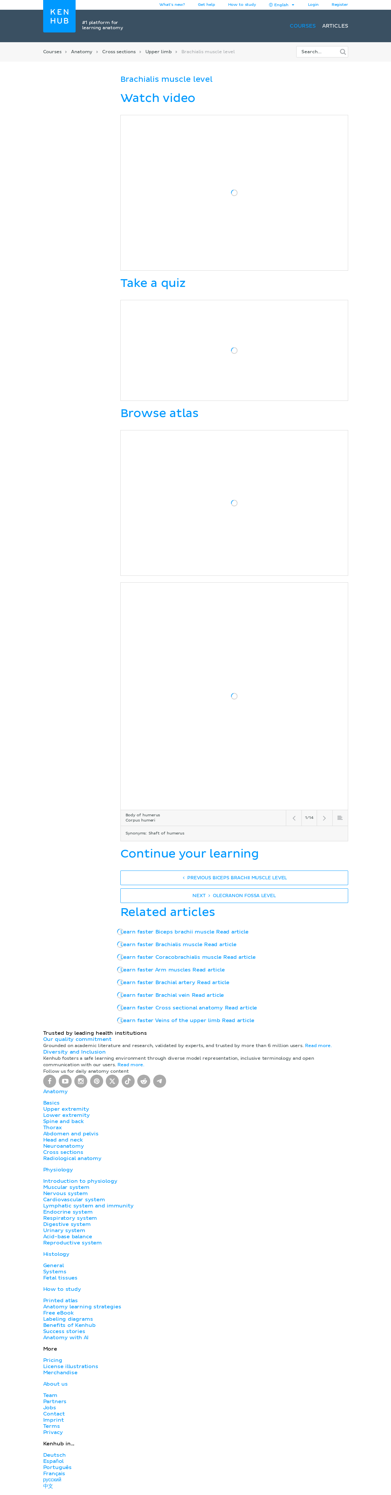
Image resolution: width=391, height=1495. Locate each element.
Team (50, 1395)
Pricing (52, 1360)
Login (313, 5)
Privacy (53, 1432)
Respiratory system (70, 1218)
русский (52, 1479)
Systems (55, 1271)
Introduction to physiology (80, 1181)
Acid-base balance (67, 1236)
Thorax (52, 1127)
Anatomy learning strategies (82, 1306)
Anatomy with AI (66, 1337)
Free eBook (58, 1313)
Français (54, 1473)
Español (53, 1461)
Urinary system (64, 1230)
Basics (51, 1103)
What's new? (172, 5)
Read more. (318, 1046)
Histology (56, 1254)
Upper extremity (66, 1109)
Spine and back (63, 1121)
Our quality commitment (77, 1039)
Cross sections (118, 52)
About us (55, 1384)
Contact (54, 1413)
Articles (335, 26)
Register (340, 5)
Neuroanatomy (63, 1146)
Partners (55, 1401)
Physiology (58, 1169)
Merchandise (60, 1372)
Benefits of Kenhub (69, 1325)
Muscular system (66, 1187)
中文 (48, 1486)
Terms (51, 1426)
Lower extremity (66, 1115)
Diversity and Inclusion (74, 1052)
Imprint (53, 1420)
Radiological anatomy (72, 1158)
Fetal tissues (60, 1277)
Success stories (64, 1331)
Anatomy (81, 52)
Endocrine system (68, 1212)
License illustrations (70, 1366)
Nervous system (65, 1193)
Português (57, 1467)
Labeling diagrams (68, 1319)
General (53, 1265)
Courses (303, 26)
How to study (242, 5)
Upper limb (158, 52)
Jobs (49, 1407)
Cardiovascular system (74, 1199)
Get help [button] (206, 5)
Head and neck (63, 1140)
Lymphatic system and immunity (88, 1205)
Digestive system (67, 1224)
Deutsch (54, 1455)
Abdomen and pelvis (71, 1133)
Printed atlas (60, 1300)
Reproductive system (72, 1242)
